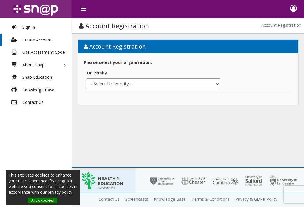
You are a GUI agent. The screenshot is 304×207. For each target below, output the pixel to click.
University (97, 73)
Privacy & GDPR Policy (256, 199)
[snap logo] (36, 10)
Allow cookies (42, 200)
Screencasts (136, 199)
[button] (293, 9)
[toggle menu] (83, 8)
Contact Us (109, 199)
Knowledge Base (170, 199)
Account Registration (281, 25)
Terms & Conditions (210, 199)
